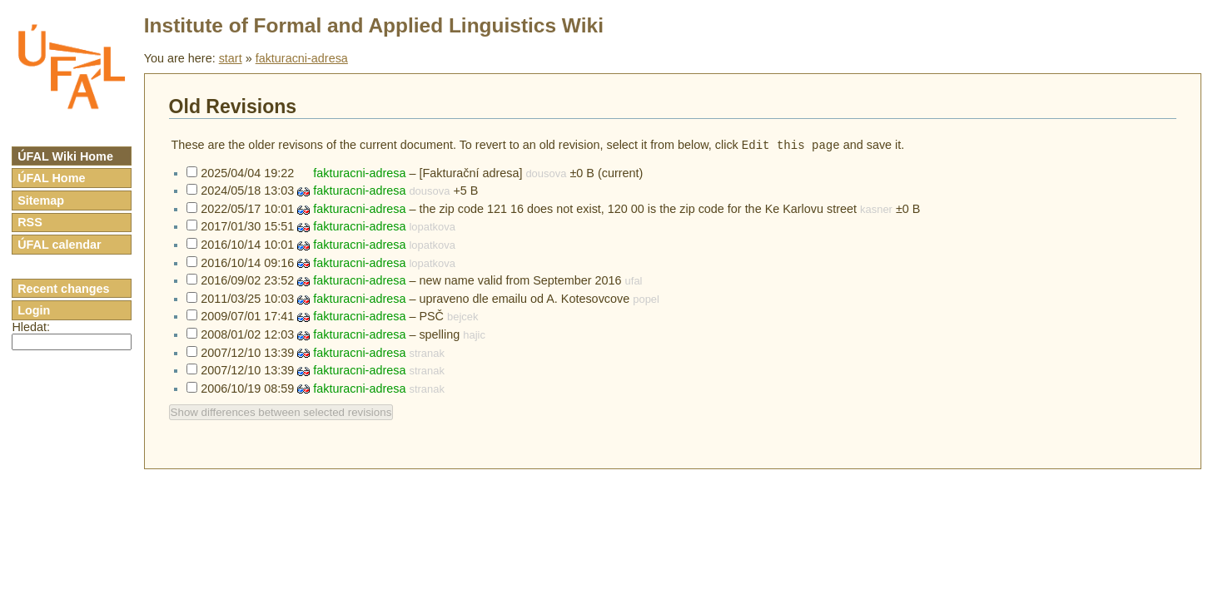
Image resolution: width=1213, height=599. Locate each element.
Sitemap (40, 200)
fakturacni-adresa (302, 58)
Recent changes (63, 288)
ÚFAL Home (51, 178)
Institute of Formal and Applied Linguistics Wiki (374, 25)
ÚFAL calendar (59, 244)
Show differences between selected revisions (281, 414)
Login (33, 310)
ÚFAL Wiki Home (65, 156)
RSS (29, 222)
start (230, 58)
